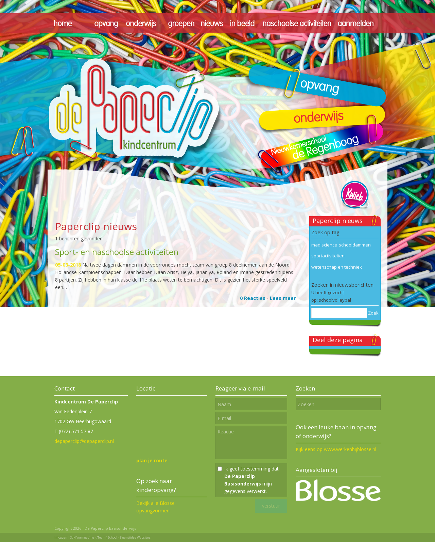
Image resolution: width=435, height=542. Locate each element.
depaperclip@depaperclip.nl (84, 441)
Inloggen (60, 537)
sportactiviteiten (328, 256)
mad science (324, 245)
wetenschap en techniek (336, 267)
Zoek (373, 313)
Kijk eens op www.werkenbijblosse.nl (336, 449)
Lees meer (283, 298)
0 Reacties (252, 298)
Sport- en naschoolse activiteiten (116, 251)
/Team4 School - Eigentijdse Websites (124, 537)
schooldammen (355, 245)
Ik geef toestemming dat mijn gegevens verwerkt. (251, 479)
